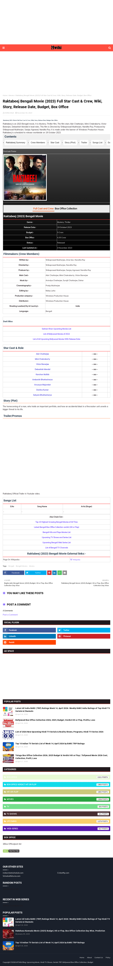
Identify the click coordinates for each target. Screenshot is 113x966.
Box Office (58, 777)
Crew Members (38, 142)
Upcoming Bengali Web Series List (56, 542)
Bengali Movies (21, 566)
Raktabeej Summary (15, 142)
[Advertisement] (56, 22)
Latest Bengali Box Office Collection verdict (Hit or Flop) (56, 527)
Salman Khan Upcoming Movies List (56, 329)
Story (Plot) (70, 142)
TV (58, 806)
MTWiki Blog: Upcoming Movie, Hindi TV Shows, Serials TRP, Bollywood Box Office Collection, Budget (54, 962)
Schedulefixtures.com (11, 876)
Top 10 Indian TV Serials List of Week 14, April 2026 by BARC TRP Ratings (50, 743)
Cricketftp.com (63, 873)
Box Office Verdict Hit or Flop (58, 784)
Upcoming (58, 821)
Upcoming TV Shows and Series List (56, 537)
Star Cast (54, 142)
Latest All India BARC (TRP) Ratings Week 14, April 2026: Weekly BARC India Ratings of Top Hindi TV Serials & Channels (62, 709)
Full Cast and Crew (43, 208)
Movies (11, 95)
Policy (108, 957)
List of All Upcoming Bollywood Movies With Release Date (56, 339)
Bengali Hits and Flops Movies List (57, 532)
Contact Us (99, 957)
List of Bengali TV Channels (56, 548)
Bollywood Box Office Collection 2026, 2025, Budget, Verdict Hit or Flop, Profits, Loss (55, 720)
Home (5, 95)
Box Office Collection (66, 208)
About (89, 957)
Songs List (97, 142)
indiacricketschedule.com (13, 873)
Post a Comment (10, 614)
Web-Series (58, 828)
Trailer (84, 142)
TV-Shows (58, 814)
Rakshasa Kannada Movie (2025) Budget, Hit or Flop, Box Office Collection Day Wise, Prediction (60, 931)
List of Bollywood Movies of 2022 (56, 334)
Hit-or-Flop (58, 792)
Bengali (11, 566)
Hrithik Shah (9, 113)
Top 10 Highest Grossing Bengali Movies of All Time (56, 522)
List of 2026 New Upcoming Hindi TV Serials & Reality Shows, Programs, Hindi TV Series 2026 (59, 732)
